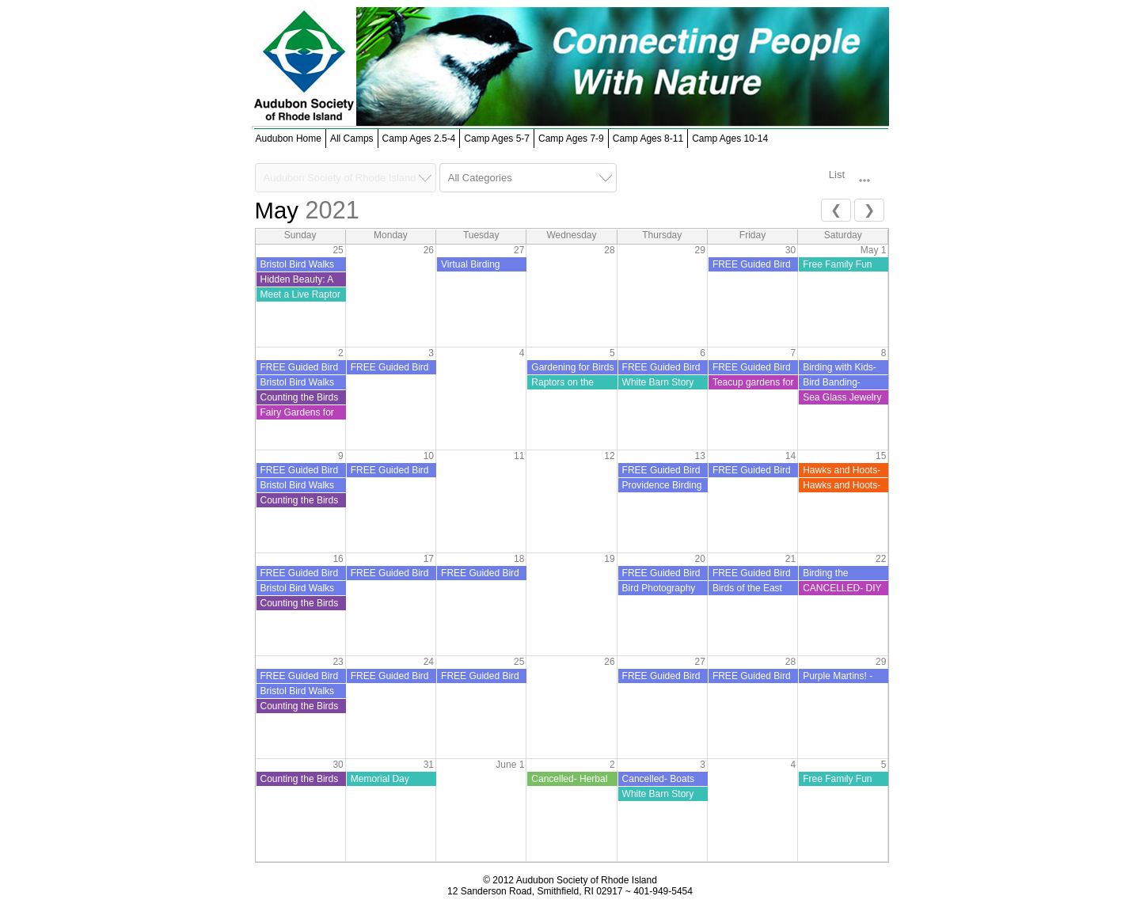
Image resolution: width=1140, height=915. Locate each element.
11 (519, 455)
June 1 (510, 764)
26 (429, 250)
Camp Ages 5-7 (497, 138)
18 (519, 558)
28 (609, 250)
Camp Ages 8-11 (648, 138)
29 (700, 250)
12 (609, 455)
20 (700, 558)
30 (337, 764)
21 (790, 558)
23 (337, 661)
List (837, 174)
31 (429, 764)
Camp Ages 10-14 (730, 138)
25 (337, 250)
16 (337, 558)
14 (790, 455)
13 (700, 455)
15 (881, 455)
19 (609, 558)
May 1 (874, 250)
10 (429, 455)
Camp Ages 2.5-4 (419, 138)
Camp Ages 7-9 (571, 138)
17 (429, 558)
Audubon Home (288, 138)
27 (519, 250)
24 (429, 661)
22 (881, 558)
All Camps (352, 138)
